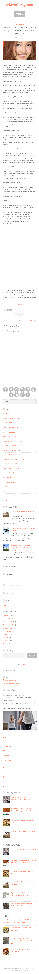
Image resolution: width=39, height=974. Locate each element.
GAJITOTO (6, 414)
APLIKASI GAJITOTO (10, 446)
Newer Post (7, 320)
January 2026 (7, 619)
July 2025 (6, 637)
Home (20, 320)
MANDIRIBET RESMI (9, 436)
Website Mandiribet (9, 473)
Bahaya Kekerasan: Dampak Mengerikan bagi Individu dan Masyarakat (17, 697)
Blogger (23, 664)
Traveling (6, 755)
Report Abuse (11, 671)
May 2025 (6, 643)
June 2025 (6, 640)
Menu (20, 14)
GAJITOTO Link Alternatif (11, 450)
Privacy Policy (7, 760)
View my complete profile (11, 683)
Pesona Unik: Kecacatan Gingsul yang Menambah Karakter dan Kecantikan (19, 30)
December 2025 (8, 622)
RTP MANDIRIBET (9, 432)
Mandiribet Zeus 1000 (10, 477)
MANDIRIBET (7, 423)
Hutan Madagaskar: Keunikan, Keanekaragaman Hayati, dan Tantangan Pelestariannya (20, 547)
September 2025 (8, 631)
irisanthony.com (19, 4)
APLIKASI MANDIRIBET (11, 464)
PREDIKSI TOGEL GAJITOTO (12, 441)
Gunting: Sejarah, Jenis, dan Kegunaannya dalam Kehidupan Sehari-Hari (23, 941)
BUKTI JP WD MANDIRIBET (12, 455)
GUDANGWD (7, 486)
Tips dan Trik (7, 746)
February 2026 (7, 615)
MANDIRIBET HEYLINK (10, 427)
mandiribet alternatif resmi (11, 418)
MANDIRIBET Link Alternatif (12, 468)
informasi (19, 24)
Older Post (32, 320)
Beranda (5, 605)
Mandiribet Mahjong (9, 482)
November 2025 (8, 625)
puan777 (5, 491)
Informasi (6, 742)
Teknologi (6, 751)
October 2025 (7, 628)
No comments (24, 38)
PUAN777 (6, 500)
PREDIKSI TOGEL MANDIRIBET (13, 459)
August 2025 (7, 634)
